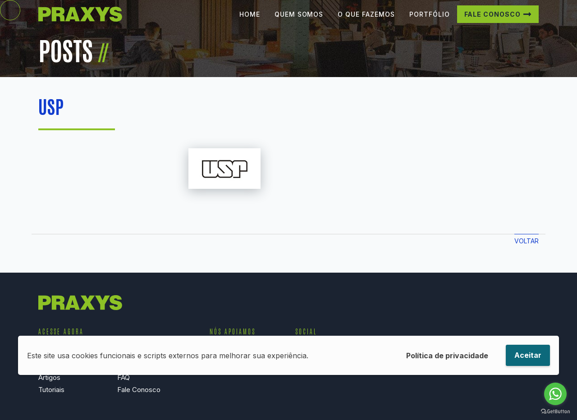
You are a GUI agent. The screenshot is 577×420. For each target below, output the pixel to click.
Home (249, 21)
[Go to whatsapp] (555, 394)
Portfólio (429, 21)
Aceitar (527, 355)
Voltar (526, 241)
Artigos (49, 377)
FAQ (123, 377)
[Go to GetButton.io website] (555, 411)
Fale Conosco (492, 21)
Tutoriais (51, 389)
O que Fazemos (366, 21)
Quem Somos (299, 21)
